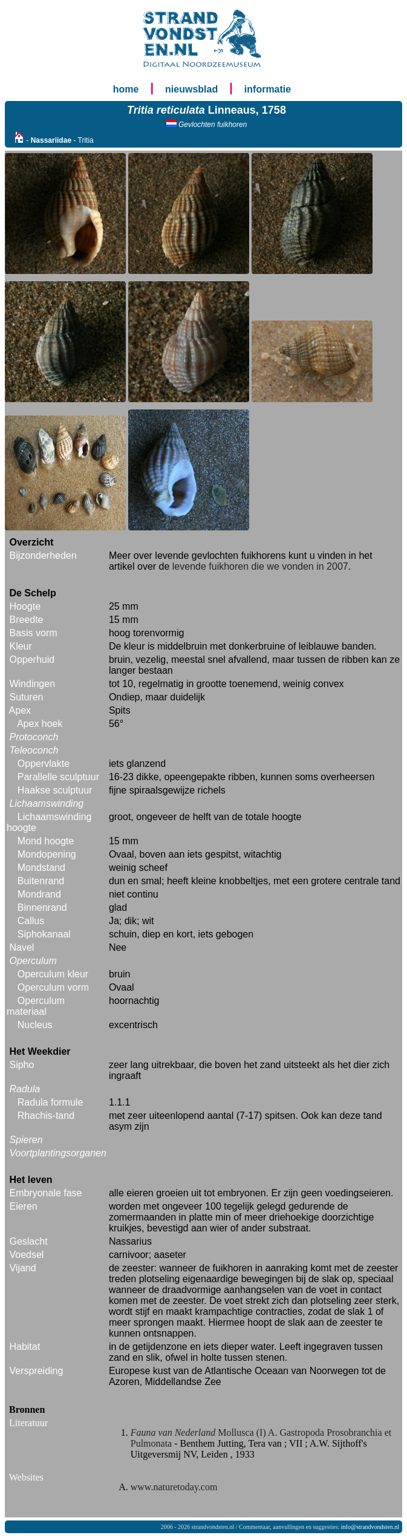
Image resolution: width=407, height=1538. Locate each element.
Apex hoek (40, 723)
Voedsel (26, 1255)
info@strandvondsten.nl (370, 1526)
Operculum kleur (53, 974)
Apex (20, 710)
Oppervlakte (44, 763)
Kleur (20, 646)
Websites (26, 1477)
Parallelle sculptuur (58, 777)
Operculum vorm (53, 987)
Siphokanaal (44, 934)
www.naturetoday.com (174, 1487)
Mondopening (47, 854)
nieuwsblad (191, 89)
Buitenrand (41, 881)
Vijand (22, 1268)
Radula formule (50, 1102)
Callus (31, 921)
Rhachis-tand (46, 1115)
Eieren (23, 1206)
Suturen (26, 697)
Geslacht (28, 1241)
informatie (267, 89)
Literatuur (28, 1423)
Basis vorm (33, 633)
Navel (21, 947)
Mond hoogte (46, 841)
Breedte (26, 619)
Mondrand (39, 894)
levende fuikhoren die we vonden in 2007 (260, 566)
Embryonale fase (45, 1193)
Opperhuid (31, 659)
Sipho (21, 1065)
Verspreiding (36, 1371)
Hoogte (25, 606)
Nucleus (35, 1025)
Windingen (32, 684)
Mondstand (41, 867)
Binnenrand (42, 907)
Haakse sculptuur (55, 790)
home (126, 89)
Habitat (24, 1346)
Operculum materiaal (36, 1006)
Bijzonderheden (42, 555)
